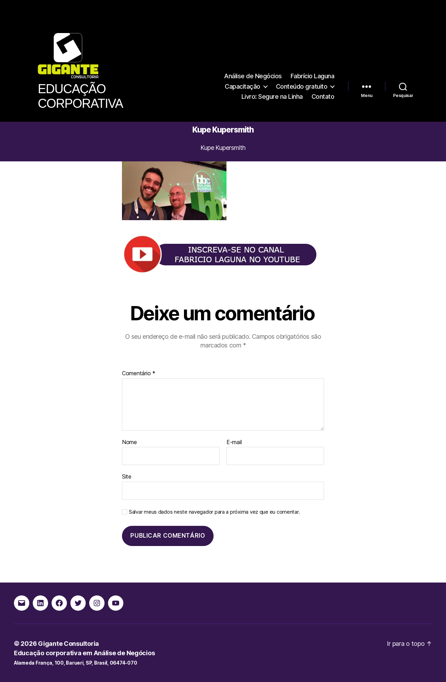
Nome (129, 442)
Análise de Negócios (253, 76)
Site (126, 476)
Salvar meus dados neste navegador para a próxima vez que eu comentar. (214, 512)
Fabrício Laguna (312, 76)
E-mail (233, 442)
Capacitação (242, 86)
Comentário (138, 373)
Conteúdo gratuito (302, 86)
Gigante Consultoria (68, 643)
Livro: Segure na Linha (272, 96)
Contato (323, 96)
